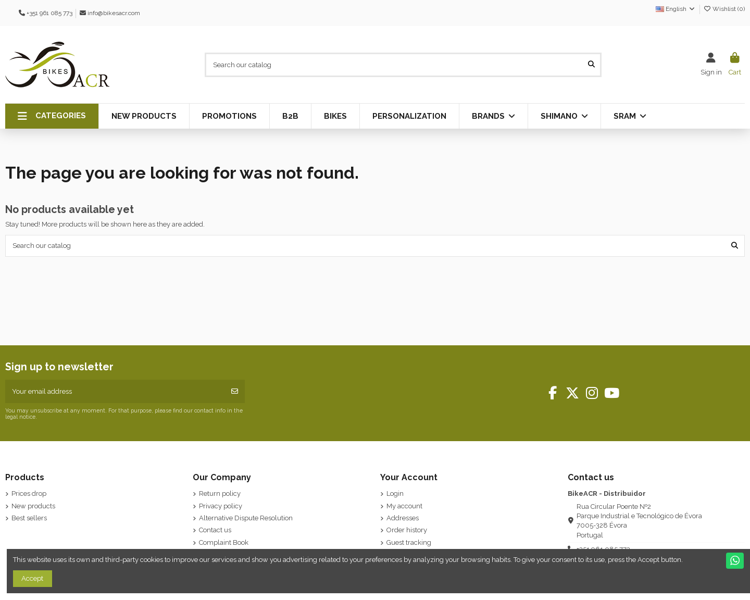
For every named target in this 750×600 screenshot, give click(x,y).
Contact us (215, 530)
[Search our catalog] (591, 65)
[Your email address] (115, 392)
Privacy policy (220, 506)
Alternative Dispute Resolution (246, 518)
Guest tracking (408, 542)
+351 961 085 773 (49, 13)
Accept (32, 578)
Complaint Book (223, 542)
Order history (406, 530)
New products (33, 506)
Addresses (402, 518)
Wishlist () (724, 8)
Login (395, 493)
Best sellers (29, 518)
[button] (51, 116)
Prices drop (28, 493)
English (676, 8)
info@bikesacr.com (114, 13)
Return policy (220, 493)
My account (404, 506)
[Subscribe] (234, 392)
